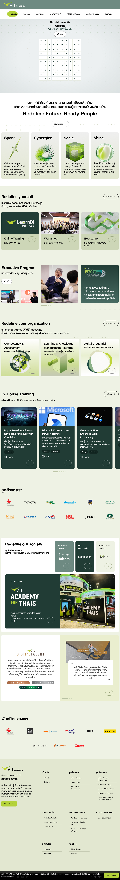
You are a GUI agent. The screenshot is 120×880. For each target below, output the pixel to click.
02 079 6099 (9, 779)
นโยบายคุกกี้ (10, 876)
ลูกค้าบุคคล (26, 14)
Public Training (76, 782)
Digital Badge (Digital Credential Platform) (105, 798)
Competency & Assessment (103, 779)
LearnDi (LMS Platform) (106, 788)
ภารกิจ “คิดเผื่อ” (55, 14)
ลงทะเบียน (47, 777)
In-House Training (104, 784)
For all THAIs (48, 826)
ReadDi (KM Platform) (105, 793)
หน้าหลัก (14, 14)
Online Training (76, 777)
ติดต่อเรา (74, 853)
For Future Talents (50, 818)
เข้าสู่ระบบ (47, 782)
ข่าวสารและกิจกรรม (92, 14)
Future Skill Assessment (75, 787)
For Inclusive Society (51, 822)
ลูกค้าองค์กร (40, 14)
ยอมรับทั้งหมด (111, 875)
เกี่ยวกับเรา (108, 14)
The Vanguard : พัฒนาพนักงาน (78, 830)
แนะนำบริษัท (47, 853)
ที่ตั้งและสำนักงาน (76, 849)
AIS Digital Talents (73, 14)
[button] (44, 305)
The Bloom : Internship (79, 818)
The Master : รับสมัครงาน (78, 823)
